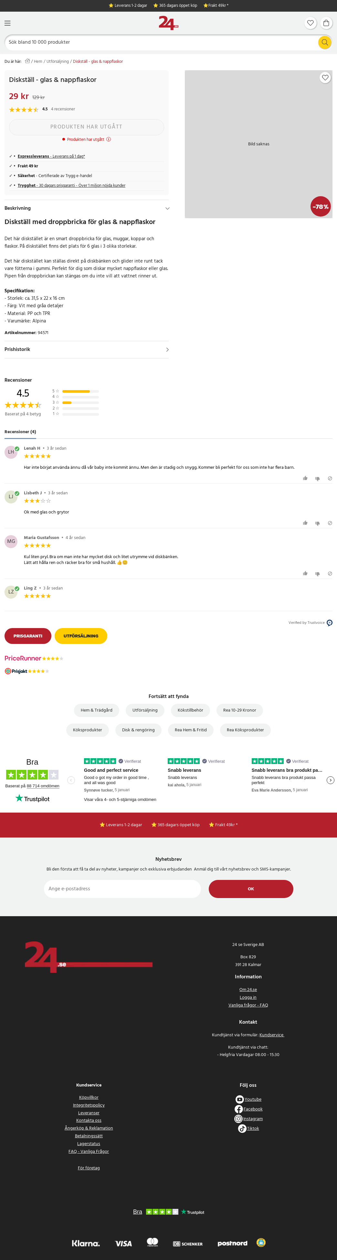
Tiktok (253, 1128)
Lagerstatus (88, 1144)
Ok (251, 889)
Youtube (253, 1099)
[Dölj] (167, 208)
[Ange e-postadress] (122, 889)
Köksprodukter (87, 730)
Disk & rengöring (138, 730)
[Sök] (168, 42)
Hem (38, 62)
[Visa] (167, 349)
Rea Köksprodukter (245, 730)
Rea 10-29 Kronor (239, 710)
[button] (261, 1242)
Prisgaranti (28, 636)
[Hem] (168, 23)
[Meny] (7, 23)
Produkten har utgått (86, 127)
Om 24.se (248, 990)
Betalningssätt (89, 1136)
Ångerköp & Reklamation (89, 1128)
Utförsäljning (58, 62)
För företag (89, 1168)
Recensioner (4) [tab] (20, 432)
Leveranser (89, 1113)
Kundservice (271, 1035)
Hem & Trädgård (96, 710)
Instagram (253, 1119)
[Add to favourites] (325, 77)
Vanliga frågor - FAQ (248, 1005)
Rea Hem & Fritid (191, 730)
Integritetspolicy (89, 1105)
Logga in (248, 997)
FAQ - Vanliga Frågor (88, 1151)
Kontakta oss (88, 1120)
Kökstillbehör (190, 710)
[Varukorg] (326, 23)
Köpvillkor (89, 1097)
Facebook (253, 1109)
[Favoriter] (310, 23)
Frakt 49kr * (218, 6)
